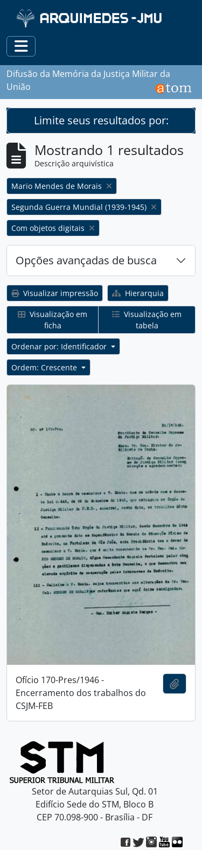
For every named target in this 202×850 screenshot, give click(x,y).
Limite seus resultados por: (101, 120)
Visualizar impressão (54, 293)
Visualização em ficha (52, 320)
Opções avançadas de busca (86, 260)
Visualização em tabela (147, 320)
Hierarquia (138, 293)
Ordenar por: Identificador (60, 346)
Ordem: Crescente (45, 367)
